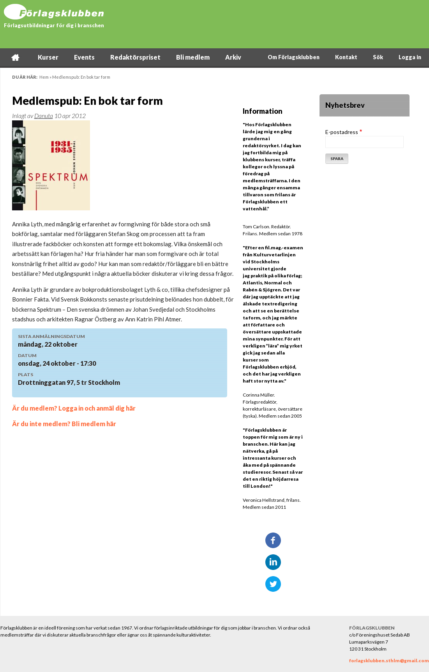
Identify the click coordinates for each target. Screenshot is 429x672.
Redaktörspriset (135, 57)
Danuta (43, 115)
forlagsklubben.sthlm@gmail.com (389, 660)
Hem (15, 57)
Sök (378, 57)
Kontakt (346, 57)
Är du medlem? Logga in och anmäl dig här (74, 408)
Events (84, 57)
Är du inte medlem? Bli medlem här (64, 423)
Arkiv (233, 57)
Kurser (48, 57)
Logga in (410, 57)
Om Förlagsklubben (294, 57)
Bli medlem (193, 57)
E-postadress (341, 132)
